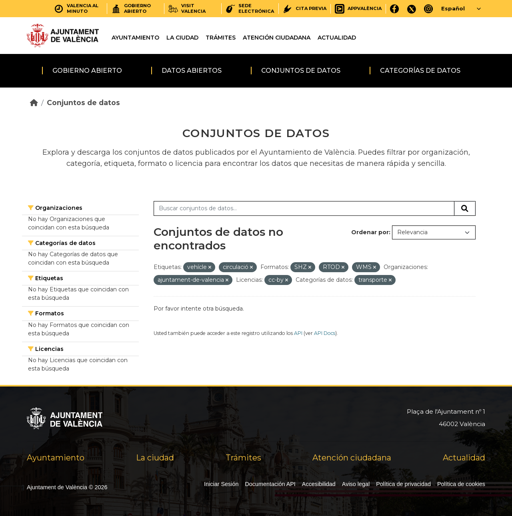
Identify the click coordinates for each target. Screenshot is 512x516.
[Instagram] (428, 8)
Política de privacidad (403, 484)
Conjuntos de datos (300, 70)
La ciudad (182, 37)
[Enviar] (464, 208)
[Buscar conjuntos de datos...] (304, 208)
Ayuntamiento (135, 37)
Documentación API (270, 484)
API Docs (324, 333)
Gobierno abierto (87, 70)
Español (453, 8)
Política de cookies (461, 484)
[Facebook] (394, 8)
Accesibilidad (319, 484)
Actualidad (337, 37)
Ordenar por (370, 232)
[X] (411, 8)
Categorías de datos (420, 70)
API (298, 333)
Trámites (221, 37)
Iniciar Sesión (221, 484)
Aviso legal (356, 484)
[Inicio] (34, 102)
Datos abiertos (192, 70)
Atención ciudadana (276, 37)
